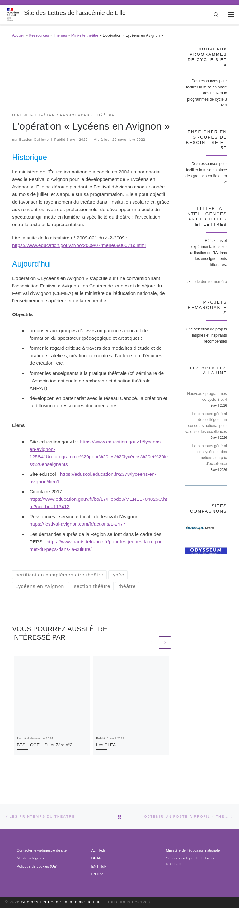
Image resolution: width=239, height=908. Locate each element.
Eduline (97, 874)
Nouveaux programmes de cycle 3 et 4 (207, 396)
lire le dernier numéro (209, 282)
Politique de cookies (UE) (37, 866)
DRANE (97, 858)
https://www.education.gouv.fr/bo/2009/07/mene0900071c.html (79, 245)
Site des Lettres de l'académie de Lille (61, 902)
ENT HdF (98, 866)
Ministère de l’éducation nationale (193, 850)
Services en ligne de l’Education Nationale (192, 861)
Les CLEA (106, 744)
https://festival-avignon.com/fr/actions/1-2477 (78, 524)
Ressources (39, 35)
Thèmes (60, 35)
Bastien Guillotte (34, 139)
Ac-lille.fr (98, 850)
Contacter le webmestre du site (42, 850)
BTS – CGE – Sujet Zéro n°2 (44, 744)
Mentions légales (30, 858)
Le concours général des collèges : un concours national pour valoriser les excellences (206, 423)
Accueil (18, 35)
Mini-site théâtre (84, 35)
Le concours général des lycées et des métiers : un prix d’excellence (209, 455)
